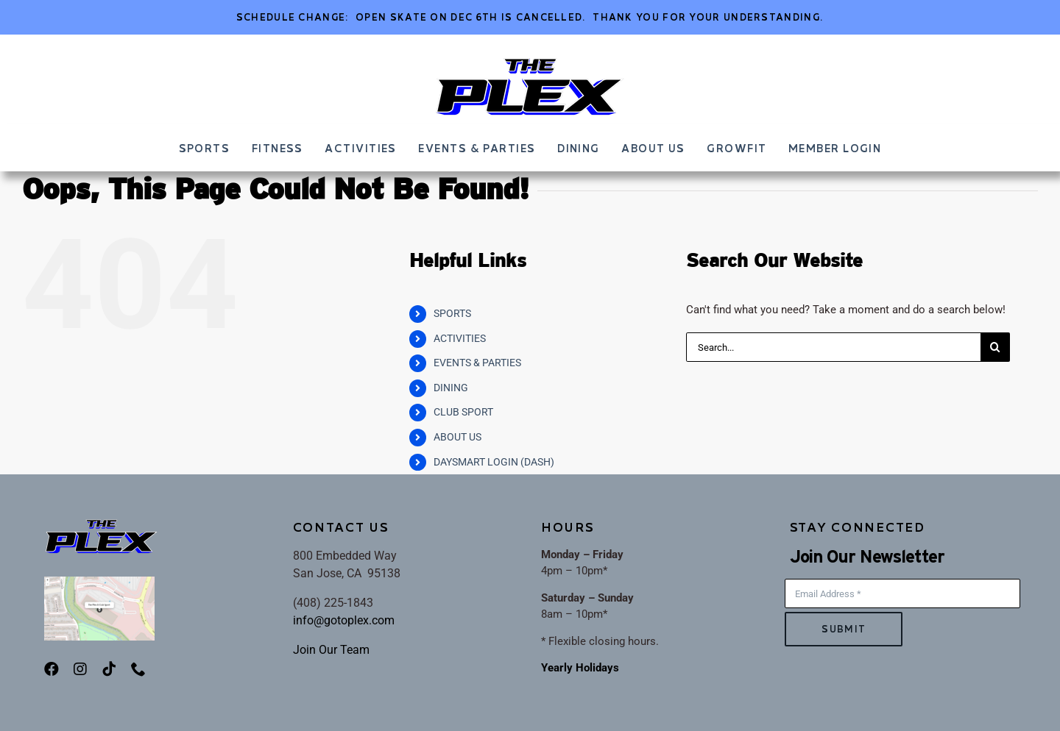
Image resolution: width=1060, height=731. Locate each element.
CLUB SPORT (463, 412)
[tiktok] (109, 669)
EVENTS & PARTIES (477, 362)
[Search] (995, 347)
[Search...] (833, 347)
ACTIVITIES (460, 338)
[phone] (138, 669)
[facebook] (51, 669)
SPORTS (452, 313)
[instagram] (80, 669)
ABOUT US (457, 437)
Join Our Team (331, 650)
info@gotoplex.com (344, 620)
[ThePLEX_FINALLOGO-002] (529, 61)
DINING (451, 387)
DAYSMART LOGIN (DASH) (494, 462)
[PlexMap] (99, 581)
